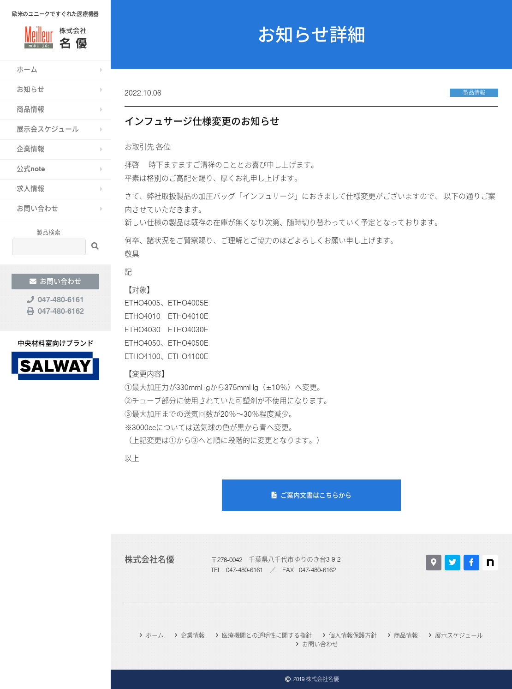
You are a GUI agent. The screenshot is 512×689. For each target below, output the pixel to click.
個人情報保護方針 (353, 635)
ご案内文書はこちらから (315, 495)
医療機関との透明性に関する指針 (267, 635)
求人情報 (30, 189)
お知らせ (30, 89)
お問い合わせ (37, 208)
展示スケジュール (459, 635)
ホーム (27, 70)
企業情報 (30, 149)
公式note (31, 169)
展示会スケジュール (48, 129)
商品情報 (30, 109)
